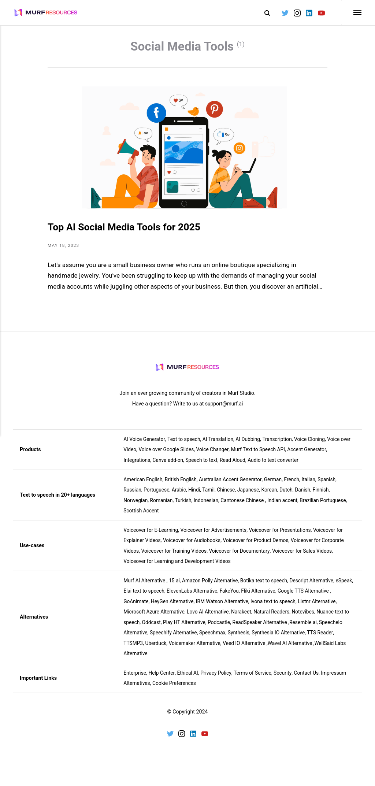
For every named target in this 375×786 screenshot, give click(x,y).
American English (143, 484)
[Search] (263, 13)
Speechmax (240, 638)
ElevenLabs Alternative (214, 596)
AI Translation (221, 444)
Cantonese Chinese (246, 505)
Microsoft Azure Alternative (154, 617)
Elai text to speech (164, 596)
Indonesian (209, 505)
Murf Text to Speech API (273, 455)
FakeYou (252, 596)
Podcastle (228, 627)
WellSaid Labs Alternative (154, 658)
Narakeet (245, 617)
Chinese (229, 495)
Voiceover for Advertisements (216, 535)
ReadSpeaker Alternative (270, 627)
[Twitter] (284, 12)
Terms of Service (256, 678)
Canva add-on (169, 465)
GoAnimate (139, 606)
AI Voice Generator (144, 444)
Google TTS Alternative (328, 596)
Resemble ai (315, 627)
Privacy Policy (218, 678)
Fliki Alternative (282, 596)
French (297, 484)
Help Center (162, 678)
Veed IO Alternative (266, 648)
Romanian (162, 505)
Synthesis (268, 638)
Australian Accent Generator (233, 484)
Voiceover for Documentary (243, 556)
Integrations (137, 465)
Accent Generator (324, 455)
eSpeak (131, 596)
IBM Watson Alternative (228, 606)
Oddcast (158, 627)
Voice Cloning (315, 444)
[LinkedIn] (308, 12)
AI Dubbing (251, 444)
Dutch (291, 495)
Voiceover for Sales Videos (308, 556)
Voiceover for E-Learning (151, 535)
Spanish (333, 484)
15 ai (176, 585)
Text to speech (185, 444)
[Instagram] (296, 12)
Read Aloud (236, 465)
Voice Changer (226, 455)
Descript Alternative (317, 585)
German (277, 484)
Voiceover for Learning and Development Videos (178, 566)
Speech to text (204, 465)
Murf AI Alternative (145, 585)
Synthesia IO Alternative (308, 638)
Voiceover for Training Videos (175, 556)
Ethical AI (189, 678)
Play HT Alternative (192, 627)
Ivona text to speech (280, 606)
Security (287, 678)
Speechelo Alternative (148, 638)
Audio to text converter (278, 465)
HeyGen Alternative (176, 606)
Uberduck (175, 648)
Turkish (185, 505)
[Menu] (352, 12)
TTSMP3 (152, 648)
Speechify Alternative (200, 638)
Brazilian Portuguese (329, 505)
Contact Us (311, 678)
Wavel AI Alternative (313, 648)
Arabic (180, 495)
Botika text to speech (268, 585)
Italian (314, 484)
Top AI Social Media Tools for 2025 (132, 231)
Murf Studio (241, 398)
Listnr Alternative (325, 606)
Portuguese (157, 495)
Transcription (282, 444)
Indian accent (287, 505)
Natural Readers (276, 617)
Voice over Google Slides (178, 455)
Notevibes (309, 617)
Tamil (211, 495)
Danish (308, 495)
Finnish (326, 495)
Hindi (196, 495)
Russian (132, 495)
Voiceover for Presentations (285, 535)
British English (182, 484)
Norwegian (135, 505)
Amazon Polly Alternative (213, 585)
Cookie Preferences (175, 688)
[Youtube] (320, 12)
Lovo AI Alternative (211, 617)
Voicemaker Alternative (215, 648)
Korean (274, 495)
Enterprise (135, 678)
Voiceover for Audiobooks (194, 545)
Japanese (252, 495)
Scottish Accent (141, 516)
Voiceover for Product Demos (260, 545)
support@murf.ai (224, 409)
